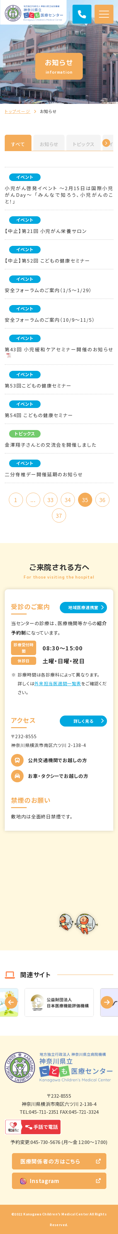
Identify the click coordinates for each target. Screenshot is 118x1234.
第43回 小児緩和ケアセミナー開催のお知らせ (59, 349)
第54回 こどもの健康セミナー (39, 415)
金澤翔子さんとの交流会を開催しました (51, 444)
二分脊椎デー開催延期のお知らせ (44, 474)
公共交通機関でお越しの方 (57, 760)
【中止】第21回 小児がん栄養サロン (46, 231)
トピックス (83, 144)
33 (50, 500)
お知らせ (49, 144)
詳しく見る (83, 721)
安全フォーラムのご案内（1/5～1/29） (48, 290)
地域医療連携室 (83, 607)
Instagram (39, 1181)
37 (59, 515)
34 (68, 500)
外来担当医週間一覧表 (57, 683)
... (33, 500)
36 (102, 500)
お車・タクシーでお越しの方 (58, 776)
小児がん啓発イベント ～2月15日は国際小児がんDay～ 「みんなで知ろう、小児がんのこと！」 (59, 195)
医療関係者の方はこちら (50, 1161)
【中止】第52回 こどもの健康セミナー (47, 260)
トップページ (18, 111)
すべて (18, 144)
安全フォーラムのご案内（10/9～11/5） (50, 319)
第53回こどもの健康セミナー (38, 385)
